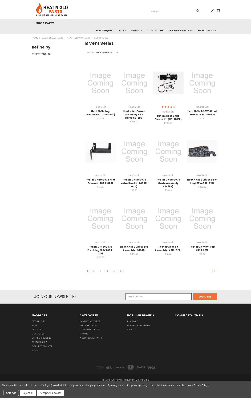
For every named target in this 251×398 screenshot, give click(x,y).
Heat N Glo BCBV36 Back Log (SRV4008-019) (202, 181)
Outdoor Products (90, 329)
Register (47, 346)
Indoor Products (88, 325)
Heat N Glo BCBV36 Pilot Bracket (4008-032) (202, 113)
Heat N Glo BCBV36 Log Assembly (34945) (134, 248)
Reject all (28, 393)
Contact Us (155, 30)
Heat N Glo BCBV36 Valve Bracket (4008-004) (134, 183)
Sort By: (90, 52)
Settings (11, 393)
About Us (137, 30)
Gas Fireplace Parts (90, 321)
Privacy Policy (207, 30)
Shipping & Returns (180, 30)
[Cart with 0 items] (218, 10)
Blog (122, 30)
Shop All (84, 333)
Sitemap (36, 350)
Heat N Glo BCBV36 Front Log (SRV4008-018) (100, 250)
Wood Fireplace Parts (91, 338)
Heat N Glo (132, 321)
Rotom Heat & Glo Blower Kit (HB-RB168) (168, 117)
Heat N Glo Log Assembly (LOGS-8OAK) (100, 113)
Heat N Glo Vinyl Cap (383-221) (202, 248)
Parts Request (104, 30)
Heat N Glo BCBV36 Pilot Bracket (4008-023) (100, 181)
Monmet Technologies (138, 325)
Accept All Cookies (50, 393)
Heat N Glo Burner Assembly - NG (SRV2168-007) (134, 115)
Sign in (35, 346)
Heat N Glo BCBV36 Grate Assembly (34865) (168, 183)
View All (131, 329)
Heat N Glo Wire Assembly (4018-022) (168, 248)
